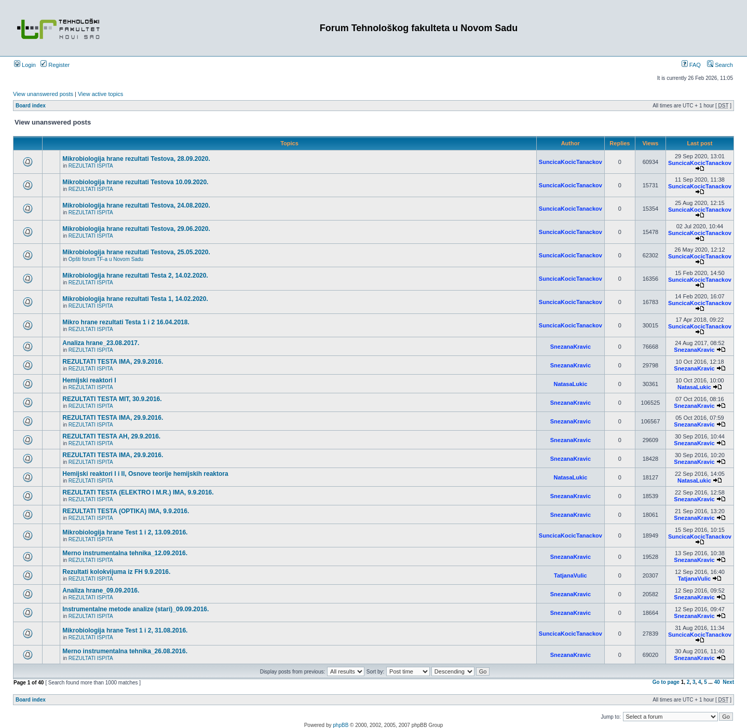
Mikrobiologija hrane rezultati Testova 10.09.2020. (135, 182)
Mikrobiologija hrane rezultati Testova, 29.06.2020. (136, 228)
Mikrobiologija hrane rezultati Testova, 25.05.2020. (136, 252)
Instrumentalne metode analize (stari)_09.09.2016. (135, 609)
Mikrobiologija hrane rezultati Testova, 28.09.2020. (136, 158)
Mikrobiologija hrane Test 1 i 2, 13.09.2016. (124, 532)
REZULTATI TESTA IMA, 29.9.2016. (112, 361)
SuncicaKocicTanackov (570, 162)
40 (717, 682)
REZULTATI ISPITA (91, 166)
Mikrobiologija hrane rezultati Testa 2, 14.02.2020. (135, 275)
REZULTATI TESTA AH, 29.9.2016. (111, 436)
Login (25, 65)
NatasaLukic (570, 384)
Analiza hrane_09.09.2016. (100, 590)
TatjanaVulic (570, 575)
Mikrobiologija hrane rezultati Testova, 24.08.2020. (136, 205)
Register (55, 65)
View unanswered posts (43, 94)
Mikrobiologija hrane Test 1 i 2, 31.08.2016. (124, 630)
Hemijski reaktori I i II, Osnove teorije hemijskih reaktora (145, 473)
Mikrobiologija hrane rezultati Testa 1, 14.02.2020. (135, 299)
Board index (31, 105)
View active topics (100, 94)
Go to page (666, 682)
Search (720, 65)
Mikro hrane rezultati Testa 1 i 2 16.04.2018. (125, 322)
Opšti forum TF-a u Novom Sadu (106, 259)
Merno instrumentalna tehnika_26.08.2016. (124, 651)
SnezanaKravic (570, 347)
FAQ (691, 65)
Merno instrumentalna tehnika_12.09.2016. (124, 553)
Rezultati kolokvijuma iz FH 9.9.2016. (116, 571)
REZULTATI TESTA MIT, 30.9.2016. (111, 399)
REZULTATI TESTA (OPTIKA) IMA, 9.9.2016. (125, 511)
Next (728, 682)
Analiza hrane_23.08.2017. (100, 343)
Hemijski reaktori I (89, 380)
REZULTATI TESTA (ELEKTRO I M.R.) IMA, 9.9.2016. (137, 492)
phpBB (340, 725)
